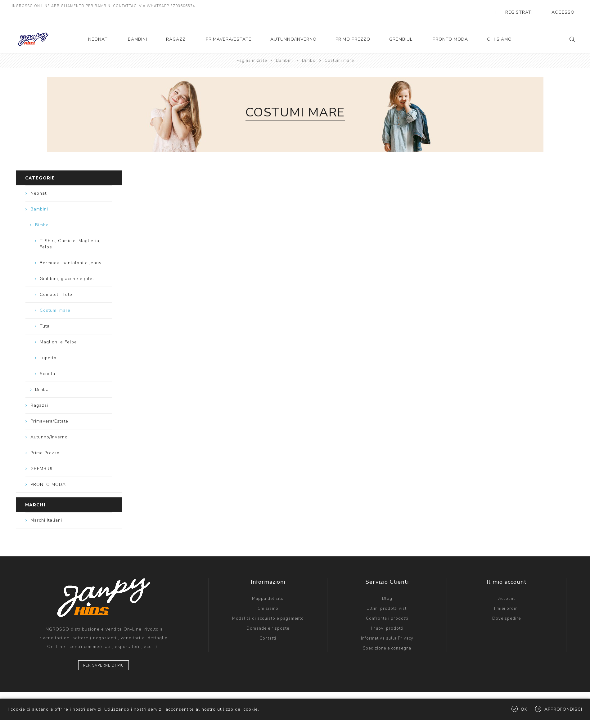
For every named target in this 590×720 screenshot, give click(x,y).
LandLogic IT (215, 695)
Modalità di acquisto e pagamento (268, 606)
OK (524, 709)
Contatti (267, 626)
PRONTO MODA (450, 27)
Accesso (568, 6)
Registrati (535, 6)
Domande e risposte (267, 616)
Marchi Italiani (46, 508)
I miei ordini (506, 596)
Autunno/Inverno (293, 27)
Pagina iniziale (251, 48)
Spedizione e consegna (387, 636)
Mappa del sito (268, 586)
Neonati (98, 27)
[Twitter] (27, 695)
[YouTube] (54, 695)
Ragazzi (176, 27)
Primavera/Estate (228, 27)
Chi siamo (499, 27)
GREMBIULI (401, 27)
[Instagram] (40, 695)
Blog (387, 586)
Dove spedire (506, 606)
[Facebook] (14, 695)
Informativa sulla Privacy (387, 626)
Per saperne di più (103, 653)
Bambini (137, 27)
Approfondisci (563, 709)
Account (506, 586)
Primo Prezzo (353, 27)
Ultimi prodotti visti (387, 596)
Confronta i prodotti (387, 606)
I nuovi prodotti (387, 616)
